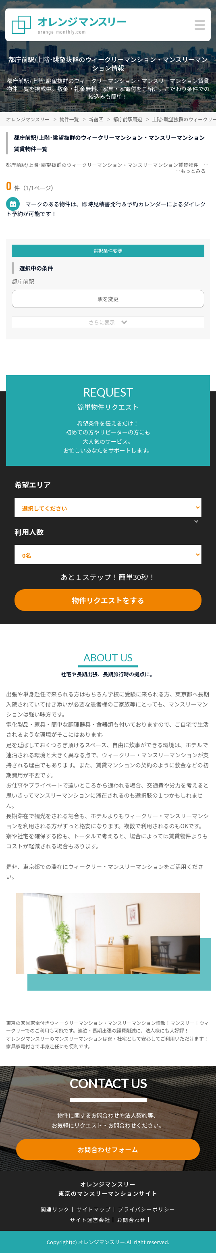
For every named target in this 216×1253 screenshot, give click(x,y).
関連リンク (55, 1209)
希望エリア (33, 484)
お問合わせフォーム (108, 1149)
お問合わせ (131, 1219)
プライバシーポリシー (146, 1209)
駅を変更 (108, 299)
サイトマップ (93, 1209)
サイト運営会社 (90, 1219)
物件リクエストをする (108, 600)
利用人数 (29, 531)
